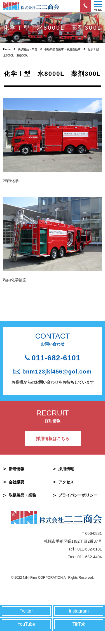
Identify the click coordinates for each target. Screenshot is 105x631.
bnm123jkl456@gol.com (57, 371)
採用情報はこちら (52, 438)
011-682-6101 (56, 357)
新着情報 (16, 469)
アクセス (66, 482)
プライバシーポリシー (77, 495)
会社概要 (16, 482)
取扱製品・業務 (22, 495)
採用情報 (66, 469)
